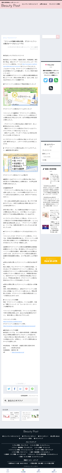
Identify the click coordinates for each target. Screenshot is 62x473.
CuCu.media (47, 157)
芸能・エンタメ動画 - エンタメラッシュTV (31, 457)
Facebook (51, 83)
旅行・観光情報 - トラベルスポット (40, 452)
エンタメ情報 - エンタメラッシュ (40, 446)
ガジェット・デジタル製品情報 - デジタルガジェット (43, 455)
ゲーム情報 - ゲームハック (43, 448)
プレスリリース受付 (54, 4)
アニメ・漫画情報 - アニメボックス (22, 448)
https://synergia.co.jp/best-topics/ (12, 321)
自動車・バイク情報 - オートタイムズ (15, 455)
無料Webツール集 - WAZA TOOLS (18, 464)
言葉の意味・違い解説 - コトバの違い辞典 (42, 464)
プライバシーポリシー (30, 437)
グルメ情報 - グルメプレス (21, 446)
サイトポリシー (44, 437)
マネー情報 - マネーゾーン (20, 452)
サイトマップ (39, 439)
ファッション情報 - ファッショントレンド (21, 450)
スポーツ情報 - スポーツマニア (44, 450)
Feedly (56, 83)
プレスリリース (33, 395)
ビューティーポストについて (30, 4)
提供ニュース (46, 154)
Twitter (45, 83)
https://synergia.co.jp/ (18, 352)
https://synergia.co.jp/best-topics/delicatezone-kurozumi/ (19, 326)
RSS (51, 90)
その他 (44, 160)
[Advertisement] (31, 21)
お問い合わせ (43, 4)
